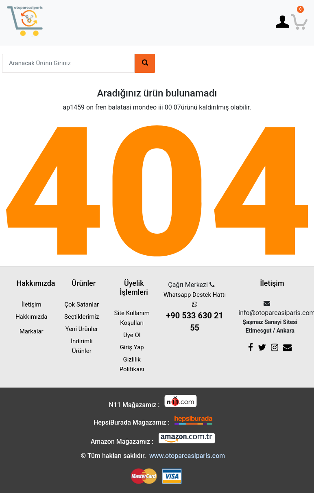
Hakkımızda (31, 316)
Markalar (32, 331)
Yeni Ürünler (81, 329)
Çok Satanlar (81, 304)
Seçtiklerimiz (81, 316)
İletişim (31, 304)
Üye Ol (131, 335)
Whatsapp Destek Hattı (194, 312)
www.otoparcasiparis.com (187, 456)
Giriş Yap (132, 347)
